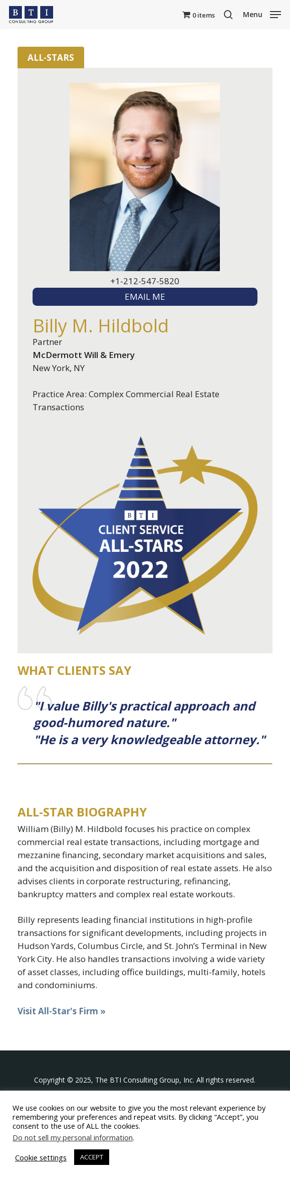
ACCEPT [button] (91, 1156)
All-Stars (51, 57)
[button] (262, 14)
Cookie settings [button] (41, 1157)
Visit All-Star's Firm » (62, 1011)
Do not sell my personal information (73, 1137)
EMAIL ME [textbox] (145, 296)
